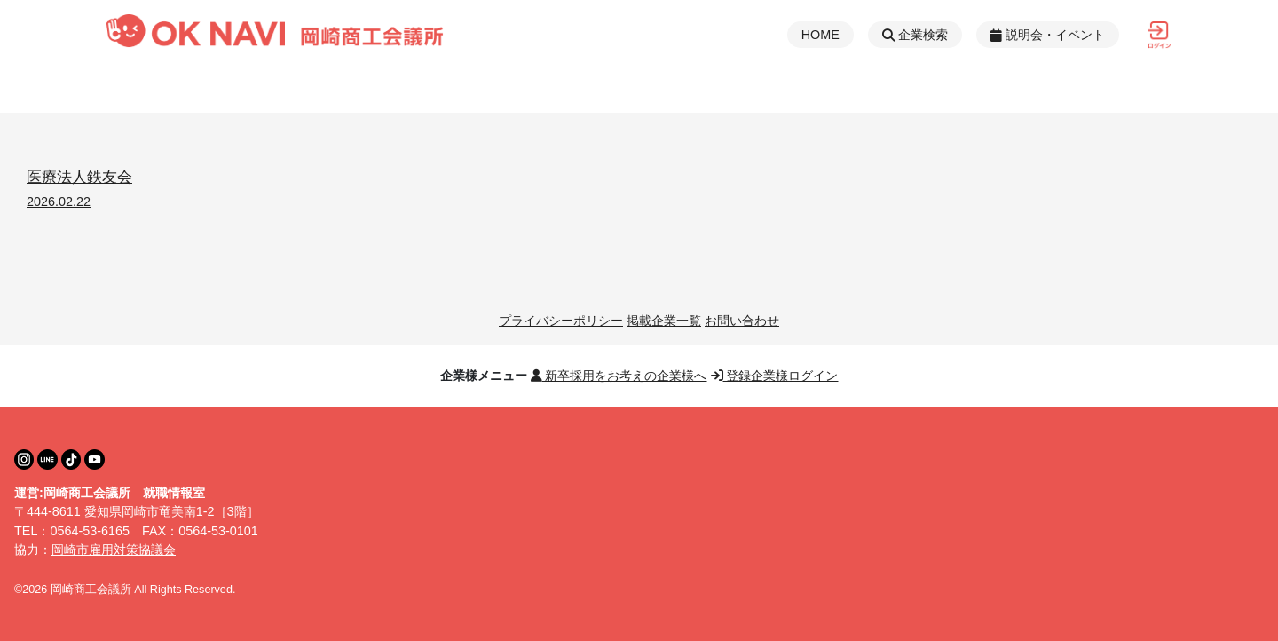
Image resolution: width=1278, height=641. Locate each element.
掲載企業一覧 (664, 320)
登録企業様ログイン (775, 375)
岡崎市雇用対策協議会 (113, 549)
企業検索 (915, 35)
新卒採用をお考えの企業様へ (619, 375)
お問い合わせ (742, 320)
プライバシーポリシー (561, 320)
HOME (820, 35)
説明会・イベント (1047, 35)
